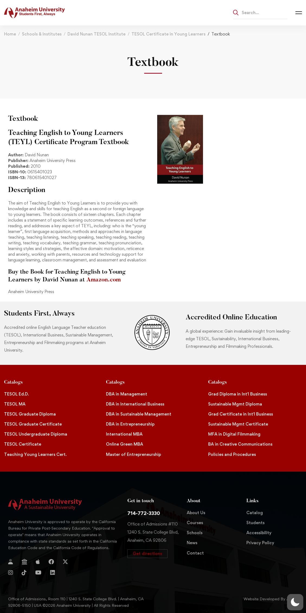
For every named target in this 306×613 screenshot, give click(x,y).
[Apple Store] (37, 562)
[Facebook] (51, 562)
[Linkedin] (53, 573)
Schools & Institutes (42, 34)
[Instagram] (11, 573)
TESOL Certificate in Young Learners (168, 34)
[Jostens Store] (24, 562)
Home (10, 34)
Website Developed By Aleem (271, 598)
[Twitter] (65, 562)
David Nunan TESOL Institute (96, 34)
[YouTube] (38, 573)
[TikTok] (24, 573)
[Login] (11, 562)
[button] (147, 553)
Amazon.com (103, 280)
